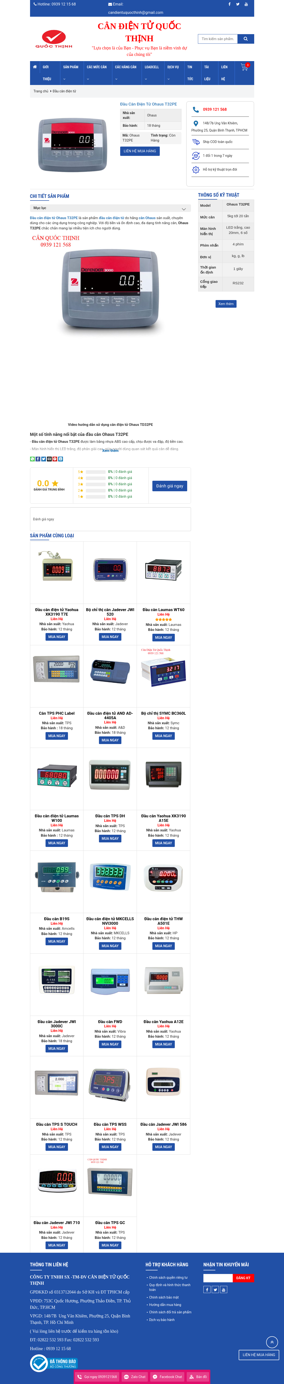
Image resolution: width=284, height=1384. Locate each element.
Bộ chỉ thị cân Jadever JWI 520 (110, 606)
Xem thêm (226, 304)
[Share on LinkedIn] (60, 453)
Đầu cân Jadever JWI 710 (57, 1217)
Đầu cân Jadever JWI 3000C (57, 1018)
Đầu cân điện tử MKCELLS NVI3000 (110, 916)
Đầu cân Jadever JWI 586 (163, 1119)
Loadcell (152, 73)
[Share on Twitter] (43, 453)
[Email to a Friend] (49, 453)
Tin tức (190, 73)
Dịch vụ (173, 73)
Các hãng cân (125, 73)
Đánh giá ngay (169, 480)
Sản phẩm (70, 73)
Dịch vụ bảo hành (162, 1314)
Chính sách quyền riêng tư (168, 1272)
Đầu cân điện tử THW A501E (163, 916)
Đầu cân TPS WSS (110, 1119)
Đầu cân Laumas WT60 (163, 604)
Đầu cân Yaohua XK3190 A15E (163, 813)
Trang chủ (41, 91)
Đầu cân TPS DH (110, 811)
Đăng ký (243, 1273)
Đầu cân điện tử (64, 91)
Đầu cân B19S (57, 914)
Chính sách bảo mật (164, 1292)
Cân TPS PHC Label (57, 708)
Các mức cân (97, 73)
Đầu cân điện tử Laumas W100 (57, 813)
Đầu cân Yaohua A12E (163, 1016)
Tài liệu (207, 73)
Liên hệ (224, 73)
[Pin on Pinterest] (54, 453)
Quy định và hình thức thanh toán (170, 1282)
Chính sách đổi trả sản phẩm (170, 1307)
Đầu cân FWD (110, 1016)
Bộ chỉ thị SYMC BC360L (163, 708)
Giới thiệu (47, 73)
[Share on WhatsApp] (32, 453)
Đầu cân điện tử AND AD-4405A (110, 710)
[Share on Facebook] (38, 453)
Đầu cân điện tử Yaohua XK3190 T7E (56, 606)
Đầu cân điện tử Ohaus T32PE (145, 106)
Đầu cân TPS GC (110, 1217)
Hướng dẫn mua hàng (165, 1300)
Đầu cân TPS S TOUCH (56, 1119)
